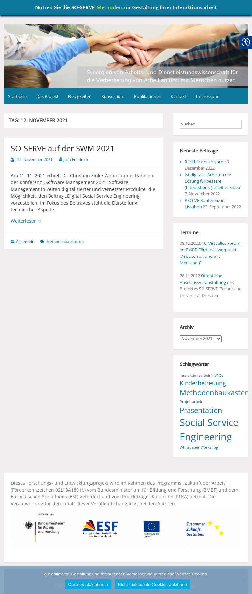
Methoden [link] (109, 7)
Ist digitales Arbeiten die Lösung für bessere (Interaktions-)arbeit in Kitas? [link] (213, 181)
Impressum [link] (207, 96)
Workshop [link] (209, 447)
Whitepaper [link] (190, 447)
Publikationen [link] (147, 96)
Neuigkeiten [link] (79, 96)
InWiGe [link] (217, 375)
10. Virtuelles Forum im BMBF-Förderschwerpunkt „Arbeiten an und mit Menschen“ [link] (210, 253)
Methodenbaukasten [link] (65, 241)
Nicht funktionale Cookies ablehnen (152, 584)
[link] (126, 56)
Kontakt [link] (178, 96)
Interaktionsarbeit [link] (195, 375)
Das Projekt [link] (47, 96)
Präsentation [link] (201, 410)
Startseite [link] (17, 96)
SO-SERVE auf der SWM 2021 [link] (63, 148)
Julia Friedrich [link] (75, 159)
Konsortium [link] (112, 96)
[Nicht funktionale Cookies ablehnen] (244, 580)
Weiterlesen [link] (30, 221)
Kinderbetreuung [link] (203, 383)
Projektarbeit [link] (191, 401)
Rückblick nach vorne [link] (205, 162)
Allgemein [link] (25, 241)
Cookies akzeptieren (88, 584)
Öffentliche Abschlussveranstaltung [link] (203, 279)
